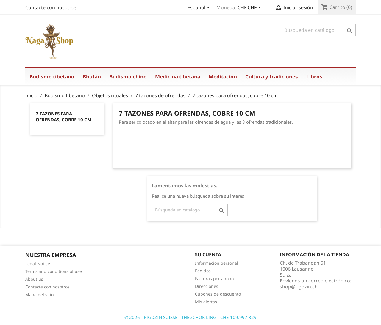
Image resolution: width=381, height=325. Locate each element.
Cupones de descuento (218, 294)
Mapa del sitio (39, 294)
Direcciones (206, 286)
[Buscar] (318, 30)
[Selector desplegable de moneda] (250, 8)
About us (34, 279)
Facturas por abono (214, 278)
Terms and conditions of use (53, 271)
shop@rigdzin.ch (299, 286)
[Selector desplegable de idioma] (200, 8)
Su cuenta (208, 254)
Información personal (216, 263)
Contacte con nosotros (51, 7)
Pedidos (203, 271)
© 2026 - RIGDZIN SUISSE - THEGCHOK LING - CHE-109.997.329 (190, 317)
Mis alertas (206, 301)
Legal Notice (37, 263)
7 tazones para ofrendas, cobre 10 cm (63, 117)
